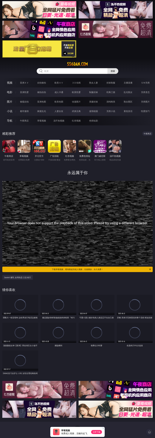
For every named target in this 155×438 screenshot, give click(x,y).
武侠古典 (76, 111)
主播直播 (128, 82)
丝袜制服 (110, 82)
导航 (9, 120)
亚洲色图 (41, 101)
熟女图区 (128, 101)
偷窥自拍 (24, 101)
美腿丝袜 (93, 101)
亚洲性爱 (24, 92)
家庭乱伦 (41, 111)
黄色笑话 (128, 111)
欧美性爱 (76, 92)
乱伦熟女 (128, 92)
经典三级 (110, 92)
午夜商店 (24, 120)
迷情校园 (93, 111)
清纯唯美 (110, 101)
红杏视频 (76, 120)
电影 (9, 92)
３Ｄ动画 (76, 82)
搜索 (113, 71)
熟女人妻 (93, 82)
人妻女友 (59, 111)
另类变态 (145, 92)
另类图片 (145, 101)
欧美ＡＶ (59, 82)
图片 (9, 101)
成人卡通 (59, 92)
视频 (9, 82)
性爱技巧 (145, 111)
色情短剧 (93, 120)
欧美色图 (59, 101)
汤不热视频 (58, 120)
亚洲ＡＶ (24, 82)
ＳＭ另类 (145, 82)
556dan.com (77, 64)
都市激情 (24, 111)
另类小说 (110, 111)
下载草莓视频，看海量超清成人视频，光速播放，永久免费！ (101, 269)
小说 (9, 111)
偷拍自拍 (41, 92)
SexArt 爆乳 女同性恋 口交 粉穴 (17, 277)
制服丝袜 (93, 92)
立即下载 (96, 432)
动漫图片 (76, 101)
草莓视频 (41, 120)
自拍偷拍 (41, 82)
